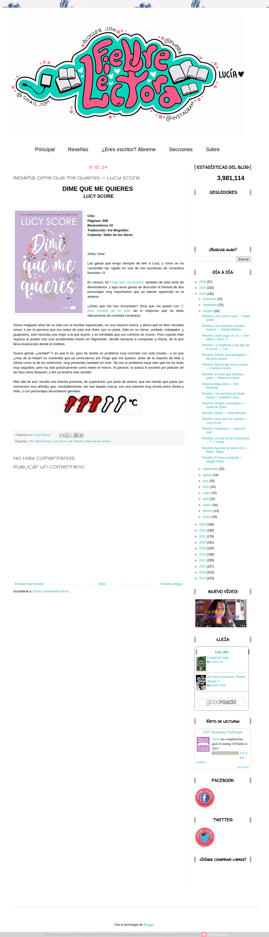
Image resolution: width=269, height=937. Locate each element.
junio (206, 487)
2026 (203, 282)
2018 (203, 554)
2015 (203, 572)
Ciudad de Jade (218, 658)
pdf (70, 441)
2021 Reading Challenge (223, 732)
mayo (207, 493)
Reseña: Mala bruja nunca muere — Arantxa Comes (224, 366)
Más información (218, 934)
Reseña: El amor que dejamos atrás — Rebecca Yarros (222, 376)
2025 (203, 288)
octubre (208, 311)
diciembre (210, 299)
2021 (203, 536)
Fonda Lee (216, 661)
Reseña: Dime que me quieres (92, 441)
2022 (203, 530)
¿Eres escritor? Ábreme (129, 149)
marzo (207, 505)
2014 (203, 578)
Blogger (148, 924)
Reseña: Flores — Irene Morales (224, 413)
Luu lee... (222, 651)
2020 (203, 542)
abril (206, 499)
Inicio (102, 584)
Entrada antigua (171, 584)
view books (243, 767)
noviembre (210, 305)
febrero (208, 511)
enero (207, 517)
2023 (203, 524)
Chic (31, 441)
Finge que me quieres (126, 282)
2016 (203, 566)
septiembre (211, 469)
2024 (203, 294)
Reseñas (78, 149)
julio (206, 481)
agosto (208, 475)
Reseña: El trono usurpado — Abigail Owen (222, 459)
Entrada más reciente (29, 584)
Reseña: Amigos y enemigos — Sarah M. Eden (223, 405)
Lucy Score (60, 441)
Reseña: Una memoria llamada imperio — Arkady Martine (223, 327)
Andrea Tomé (217, 685)
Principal (45, 149)
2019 (203, 548)
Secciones (181, 149)
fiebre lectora (43, 441)
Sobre (213, 149)
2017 (203, 560)
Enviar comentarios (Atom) (51, 591)
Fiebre (216, 739)
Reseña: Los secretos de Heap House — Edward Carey (223, 395)
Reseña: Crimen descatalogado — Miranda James (225, 356)
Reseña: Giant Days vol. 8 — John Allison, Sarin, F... (225, 337)
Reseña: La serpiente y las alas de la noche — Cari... (225, 347)
